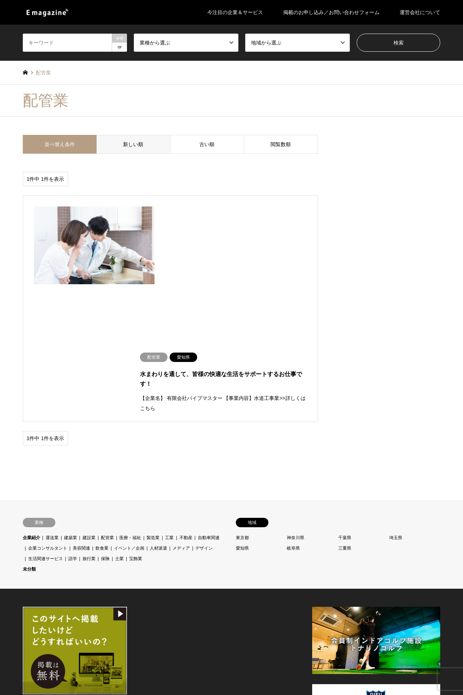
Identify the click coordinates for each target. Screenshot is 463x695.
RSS (43, 657)
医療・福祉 (130, 395)
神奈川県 (295, 395)
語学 (72, 415)
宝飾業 (135, 415)
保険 (105, 415)
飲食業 (102, 405)
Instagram (34, 657)
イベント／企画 (129, 405)
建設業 (88, 395)
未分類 (29, 426)
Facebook (25, 657)
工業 (169, 395)
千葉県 (344, 395)
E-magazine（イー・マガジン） (388, 654)
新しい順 (133, 144)
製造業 (153, 395)
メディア (181, 405)
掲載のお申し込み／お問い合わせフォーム (331, 12)
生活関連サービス (45, 415)
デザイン (204, 405)
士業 (119, 415)
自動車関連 (209, 395)
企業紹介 (31, 395)
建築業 (70, 395)
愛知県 (242, 405)
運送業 (52, 395)
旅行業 (88, 415)
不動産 (185, 395)
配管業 (107, 395)
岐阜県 (293, 405)
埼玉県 (395, 395)
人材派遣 (158, 405)
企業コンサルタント (47, 405)
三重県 (344, 405)
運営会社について (420, 12)
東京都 (242, 395)
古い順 (206, 144)
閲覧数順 (281, 144)
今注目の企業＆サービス (235, 12)
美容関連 (81, 405)
